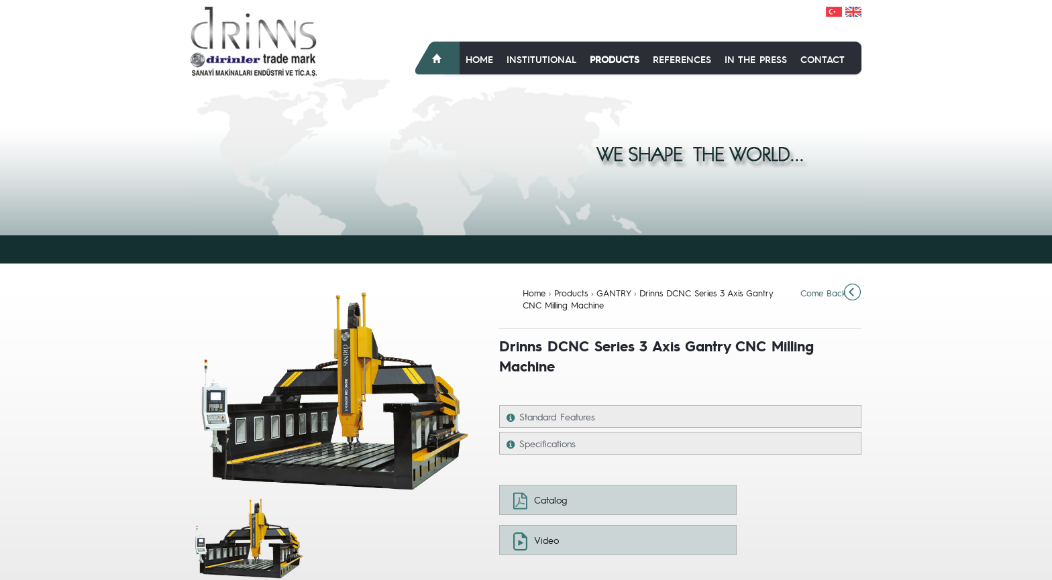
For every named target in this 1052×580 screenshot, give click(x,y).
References (682, 59)
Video (546, 540)
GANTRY (613, 292)
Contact (822, 59)
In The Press (756, 59)
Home (479, 59)
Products (614, 59)
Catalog (550, 500)
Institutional (541, 59)
